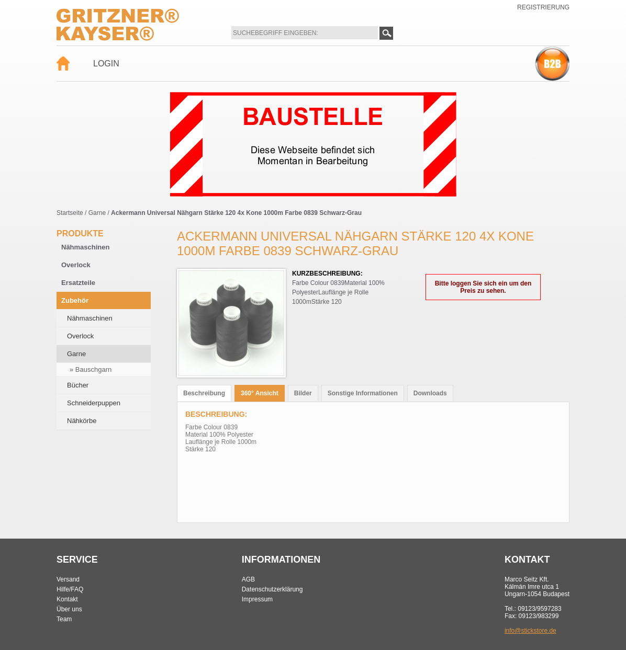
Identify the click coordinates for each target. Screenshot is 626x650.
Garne (97, 212)
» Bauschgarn (90, 369)
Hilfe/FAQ (70, 589)
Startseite (70, 212)
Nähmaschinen (85, 247)
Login (106, 63)
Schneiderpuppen (93, 403)
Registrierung (543, 7)
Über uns (69, 609)
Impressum (257, 599)
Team (64, 619)
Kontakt (67, 599)
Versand (68, 579)
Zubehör (74, 300)
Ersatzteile (78, 283)
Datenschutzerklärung (272, 589)
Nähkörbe (81, 421)
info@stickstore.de (530, 630)
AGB (248, 579)
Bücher (77, 385)
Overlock (76, 265)
